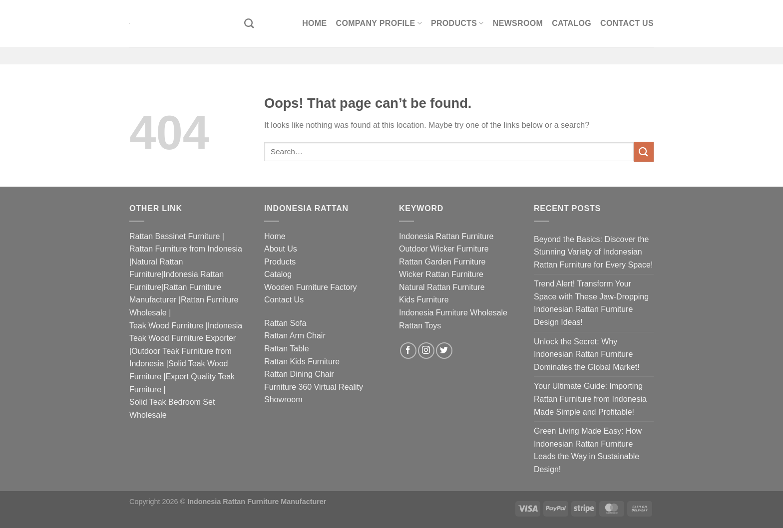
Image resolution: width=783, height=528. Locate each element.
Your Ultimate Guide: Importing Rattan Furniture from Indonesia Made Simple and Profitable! (590, 399)
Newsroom (518, 23)
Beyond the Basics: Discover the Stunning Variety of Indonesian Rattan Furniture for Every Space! (593, 252)
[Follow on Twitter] (444, 350)
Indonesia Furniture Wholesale (453, 312)
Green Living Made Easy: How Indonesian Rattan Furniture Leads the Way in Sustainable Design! (588, 450)
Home (314, 23)
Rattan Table (286, 348)
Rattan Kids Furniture (302, 361)
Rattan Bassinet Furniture (174, 236)
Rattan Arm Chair (295, 335)
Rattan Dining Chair (299, 374)
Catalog (571, 23)
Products (457, 23)
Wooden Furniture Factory (310, 287)
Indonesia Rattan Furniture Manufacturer (256, 502)
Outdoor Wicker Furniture (444, 249)
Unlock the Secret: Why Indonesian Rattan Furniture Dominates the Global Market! (587, 354)
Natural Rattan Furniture (442, 287)
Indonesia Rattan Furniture (446, 236)
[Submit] (644, 151)
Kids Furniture (424, 299)
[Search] (249, 23)
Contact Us (627, 23)
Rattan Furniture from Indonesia (185, 249)
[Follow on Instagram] (426, 350)
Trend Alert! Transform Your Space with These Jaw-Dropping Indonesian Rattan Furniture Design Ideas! (591, 302)
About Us (280, 249)
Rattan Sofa (285, 323)
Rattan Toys (420, 325)
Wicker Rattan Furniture (441, 274)
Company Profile (379, 23)
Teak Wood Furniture (166, 325)
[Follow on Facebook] (408, 350)
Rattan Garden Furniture (442, 262)
